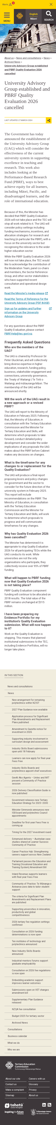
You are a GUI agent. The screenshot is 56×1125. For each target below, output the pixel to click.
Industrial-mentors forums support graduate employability (30, 962)
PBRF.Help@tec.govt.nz (18, 333)
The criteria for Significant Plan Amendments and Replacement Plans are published (31, 899)
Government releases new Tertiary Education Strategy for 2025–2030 (30, 801)
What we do (13, 1042)
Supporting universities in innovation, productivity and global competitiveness (31, 912)
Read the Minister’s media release (24, 293)
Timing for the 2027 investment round (31, 832)
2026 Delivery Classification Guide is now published (31, 792)
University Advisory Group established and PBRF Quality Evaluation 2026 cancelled (26, 69)
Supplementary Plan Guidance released (27, 1001)
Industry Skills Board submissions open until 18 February (30, 750)
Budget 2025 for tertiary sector (28, 1016)
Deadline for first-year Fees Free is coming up (30, 824)
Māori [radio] (33, 18)
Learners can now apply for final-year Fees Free (31, 760)
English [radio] (34, 14)
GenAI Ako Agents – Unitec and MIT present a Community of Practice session (30, 780)
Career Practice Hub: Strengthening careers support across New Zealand (31, 853)
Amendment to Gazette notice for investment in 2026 (29, 730)
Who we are (13, 1049)
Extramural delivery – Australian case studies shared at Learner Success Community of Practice (31, 841)
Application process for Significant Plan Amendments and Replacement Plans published (31, 719)
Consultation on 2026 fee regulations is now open (31, 972)
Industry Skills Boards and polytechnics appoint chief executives (32, 769)
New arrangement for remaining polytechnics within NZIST (28, 701)
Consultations (15, 1029)
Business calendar (17, 1036)
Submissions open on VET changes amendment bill (30, 991)
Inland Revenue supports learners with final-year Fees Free (29, 875)
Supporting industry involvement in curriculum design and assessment (30, 740)
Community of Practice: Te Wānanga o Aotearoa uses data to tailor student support (31, 886)
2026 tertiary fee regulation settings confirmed (31, 923)
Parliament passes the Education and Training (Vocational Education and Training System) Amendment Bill (31, 864)
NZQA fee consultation (24, 1009)
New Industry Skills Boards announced (26, 952)
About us (9, 58)
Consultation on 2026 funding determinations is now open (27, 933)
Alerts (5, 4)
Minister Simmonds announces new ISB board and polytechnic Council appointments (30, 812)
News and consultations (28, 58)
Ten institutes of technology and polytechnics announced (28, 943)
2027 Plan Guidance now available (29, 709)
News (47, 58)
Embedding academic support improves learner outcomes (27, 982)
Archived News (12, 62)
